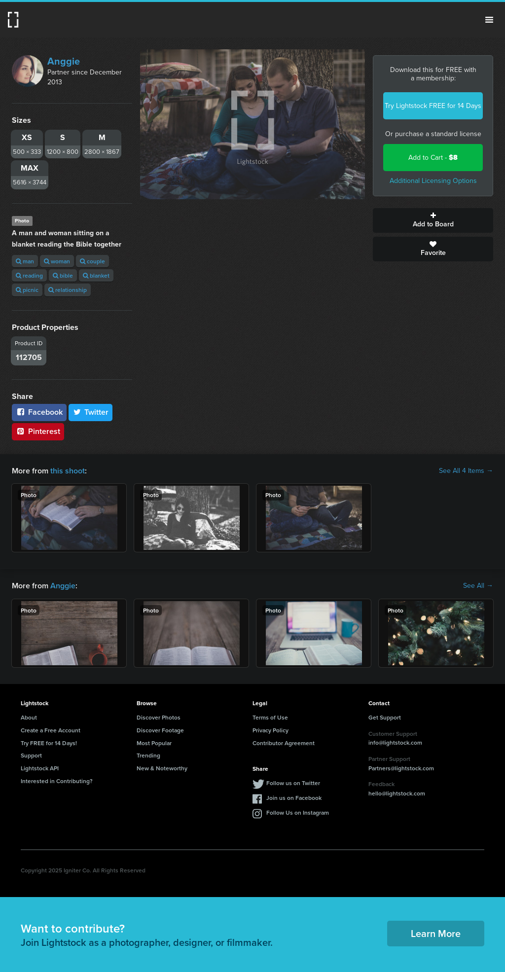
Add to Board (433, 220)
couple (92, 261)
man (25, 261)
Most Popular (154, 743)
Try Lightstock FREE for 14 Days (433, 106)
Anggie (63, 61)
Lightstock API (40, 768)
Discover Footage (160, 730)
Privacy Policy (270, 730)
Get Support (384, 717)
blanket (96, 275)
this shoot (67, 470)
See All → (478, 586)
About (29, 717)
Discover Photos (158, 717)
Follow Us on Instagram (297, 812)
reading (29, 275)
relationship (67, 290)
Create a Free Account (50, 730)
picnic (27, 290)
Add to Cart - (433, 157)
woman (57, 261)
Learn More (436, 933)
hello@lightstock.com (396, 793)
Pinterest (38, 431)
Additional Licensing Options (433, 181)
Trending (148, 755)
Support (31, 755)
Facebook (39, 412)
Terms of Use (270, 717)
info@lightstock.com (395, 742)
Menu (489, 20)
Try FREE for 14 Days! (49, 743)
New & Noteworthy (162, 768)
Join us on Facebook (294, 797)
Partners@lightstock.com (401, 768)
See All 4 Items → (466, 471)
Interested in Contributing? (57, 781)
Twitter (90, 412)
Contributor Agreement (283, 743)
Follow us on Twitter (293, 783)
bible (63, 275)
